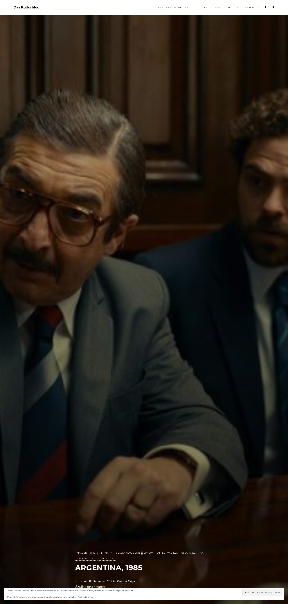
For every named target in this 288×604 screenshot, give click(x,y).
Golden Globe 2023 (128, 553)
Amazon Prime (86, 553)
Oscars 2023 (189, 553)
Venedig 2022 (106, 558)
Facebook (212, 7)
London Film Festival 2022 (161, 553)
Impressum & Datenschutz (177, 7)
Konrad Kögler (127, 581)
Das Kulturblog (26, 7)
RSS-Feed (252, 7)
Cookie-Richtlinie (85, 597)
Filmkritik (105, 553)
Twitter (232, 7)
